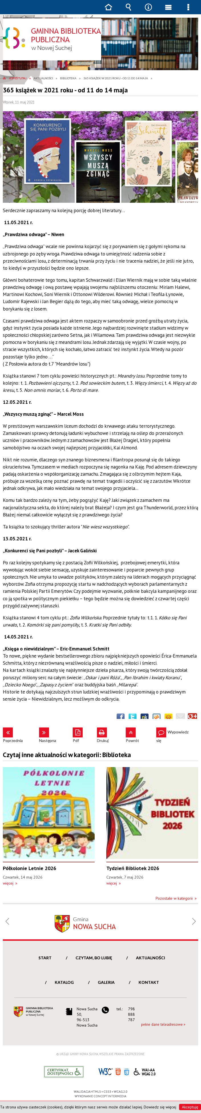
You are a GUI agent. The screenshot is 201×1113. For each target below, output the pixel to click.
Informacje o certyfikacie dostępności (64, 1072)
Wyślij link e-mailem (180, 717)
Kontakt (149, 982)
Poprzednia (13, 735)
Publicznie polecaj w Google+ (192, 717)
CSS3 (126, 1071)
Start (45, 957)
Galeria (106, 982)
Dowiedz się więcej (160, 1107)
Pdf (76, 735)
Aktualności (150, 957)
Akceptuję (190, 1107)
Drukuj (103, 735)
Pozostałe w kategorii (174, 898)
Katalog (64, 982)
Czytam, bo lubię (94, 957)
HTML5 (118, 1071)
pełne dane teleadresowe (162, 1024)
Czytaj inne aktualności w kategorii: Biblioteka (67, 755)
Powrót (132, 735)
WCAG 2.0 (144, 1071)
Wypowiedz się (172, 735)
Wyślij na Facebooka (120, 717)
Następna (47, 735)
